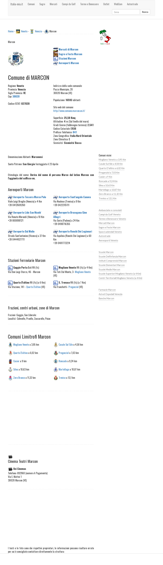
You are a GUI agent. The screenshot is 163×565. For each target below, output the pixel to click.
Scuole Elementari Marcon (112, 265)
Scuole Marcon (106, 252)
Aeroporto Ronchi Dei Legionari (75, 231)
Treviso (62, 377)
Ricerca (145, 11)
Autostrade (104, 236)
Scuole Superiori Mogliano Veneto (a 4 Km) (120, 273)
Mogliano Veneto (83, 272)
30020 (16, 96)
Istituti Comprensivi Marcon (113, 260)
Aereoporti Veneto (108, 240)
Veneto (24, 31)
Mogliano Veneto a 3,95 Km (112, 159)
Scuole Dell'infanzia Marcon (112, 256)
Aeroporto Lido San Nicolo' (27, 212)
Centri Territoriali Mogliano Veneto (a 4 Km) (120, 278)
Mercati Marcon (107, 223)
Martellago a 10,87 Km (110, 189)
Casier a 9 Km (105, 176)
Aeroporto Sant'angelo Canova (75, 197)
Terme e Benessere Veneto (112, 219)
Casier (16, 361)
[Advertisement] (33, 128)
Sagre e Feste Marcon (109, 227)
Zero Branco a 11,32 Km (111, 194)
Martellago (64, 369)
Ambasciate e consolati (110, 210)
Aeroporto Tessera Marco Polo (29, 197)
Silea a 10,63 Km (107, 185)
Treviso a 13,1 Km (107, 198)
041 (75, 132)
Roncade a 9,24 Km (108, 181)
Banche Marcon (106, 298)
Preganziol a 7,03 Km (109, 172)
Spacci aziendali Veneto (110, 231)
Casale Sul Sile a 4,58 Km (111, 163)
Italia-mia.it (16, 4)
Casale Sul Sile (66, 344)
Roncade (63, 361)
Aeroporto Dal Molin (23, 231)
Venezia (38, 31)
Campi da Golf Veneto (110, 214)
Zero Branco (19, 377)
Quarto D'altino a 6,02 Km (112, 168)
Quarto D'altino (33, 287)
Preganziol (74, 287)
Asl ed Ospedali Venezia (110, 294)
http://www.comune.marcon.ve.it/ (69, 111)
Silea (15, 369)
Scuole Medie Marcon (109, 269)
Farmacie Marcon (107, 289)
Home (10, 31)
